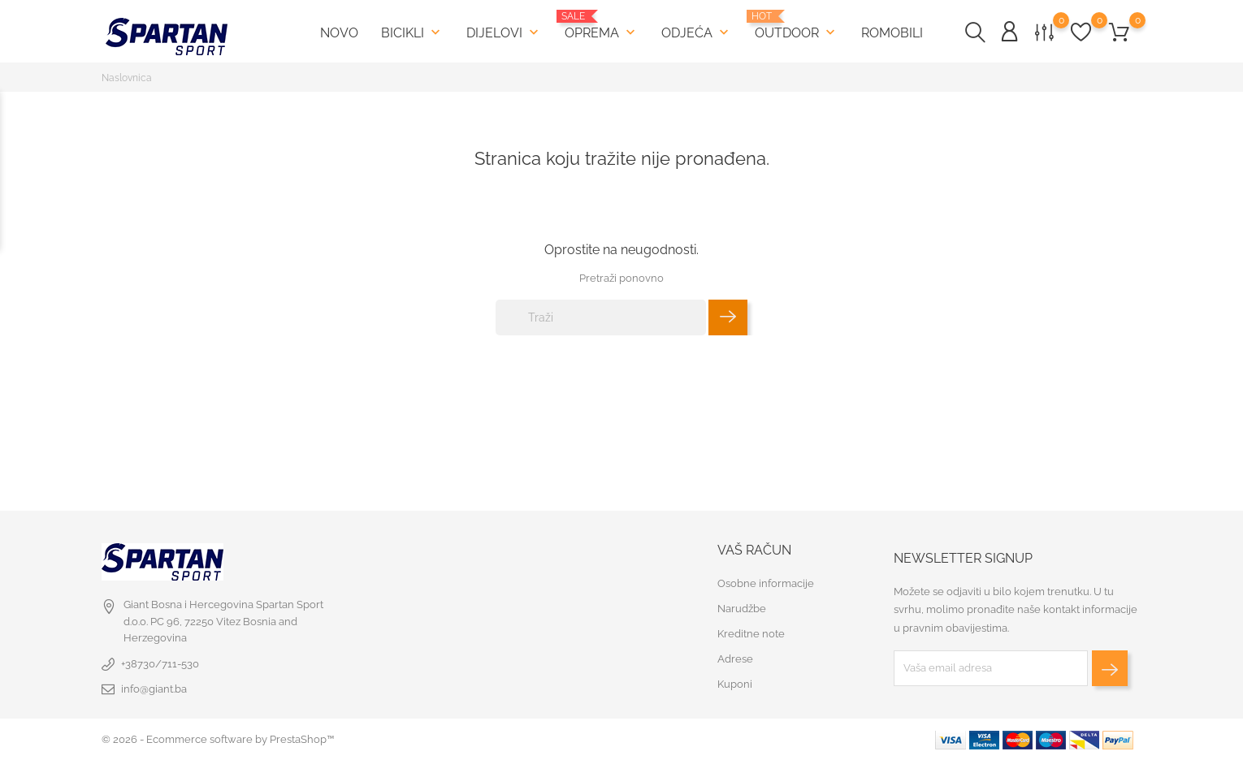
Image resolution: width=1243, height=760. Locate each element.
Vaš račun (754, 550)
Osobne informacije (765, 583)
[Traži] (601, 317)
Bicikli (412, 32)
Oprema (602, 26)
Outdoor (796, 26)
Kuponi (734, 684)
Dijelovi (504, 32)
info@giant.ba (154, 689)
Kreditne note (751, 634)
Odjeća (696, 32)
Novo (339, 33)
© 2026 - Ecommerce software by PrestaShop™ (218, 739)
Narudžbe (741, 608)
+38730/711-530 (160, 664)
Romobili (892, 33)
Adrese (735, 659)
